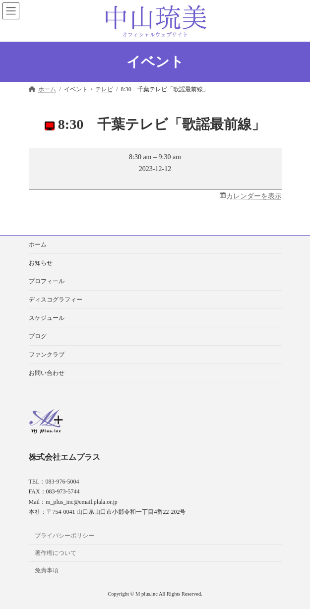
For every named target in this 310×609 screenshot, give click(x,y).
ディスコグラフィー (55, 299)
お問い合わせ (46, 372)
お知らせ (41, 262)
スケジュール (46, 317)
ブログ (38, 336)
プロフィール (46, 281)
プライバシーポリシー (64, 535)
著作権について (55, 552)
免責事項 (47, 569)
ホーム (38, 244)
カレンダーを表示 (254, 196)
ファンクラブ (46, 354)
